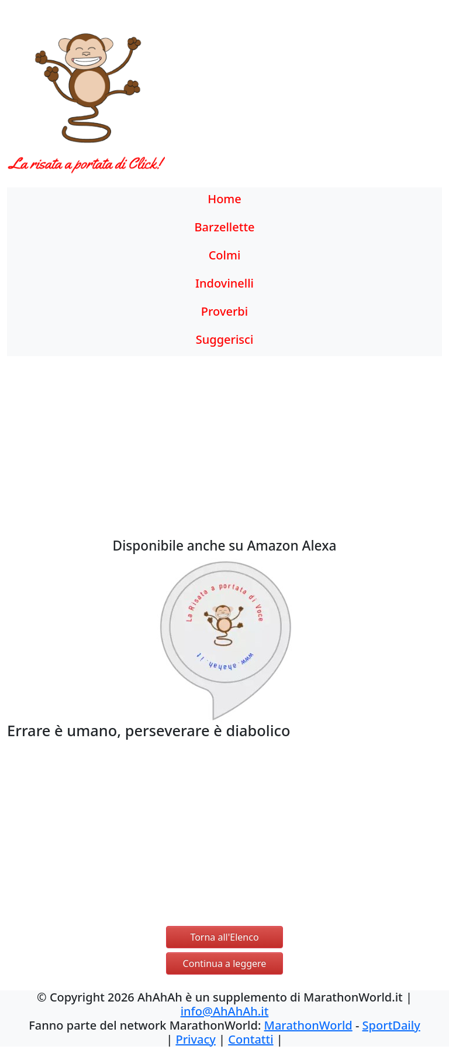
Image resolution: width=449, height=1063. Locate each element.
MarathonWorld (308, 1025)
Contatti (250, 1039)
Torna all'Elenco (224, 937)
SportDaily (391, 1025)
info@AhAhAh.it (225, 1011)
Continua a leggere (225, 963)
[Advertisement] (280, 102)
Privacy (195, 1039)
